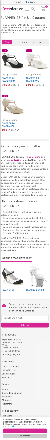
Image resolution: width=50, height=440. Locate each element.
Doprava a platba (10, 366)
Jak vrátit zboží (9, 370)
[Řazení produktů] (39, 42)
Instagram (7, 403)
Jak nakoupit (8, 373)
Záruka (5, 377)
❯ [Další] (46, 281)
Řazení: (25, 42)
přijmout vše (25, 431)
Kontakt (5, 389)
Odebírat (25, 325)
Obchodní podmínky (12, 393)
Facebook (7, 396)
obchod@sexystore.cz (13, 354)
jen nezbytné (25, 436)
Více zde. (16, 426)
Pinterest (6, 400)
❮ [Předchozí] (4, 281)
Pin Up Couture (32, 157)
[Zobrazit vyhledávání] (32, 9)
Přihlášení (32, 2)
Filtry (7, 42)
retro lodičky (14, 160)
